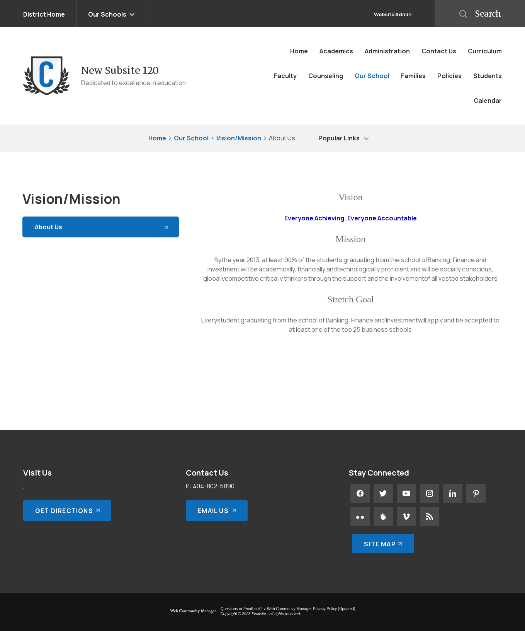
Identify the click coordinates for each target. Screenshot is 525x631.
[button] (480, 13)
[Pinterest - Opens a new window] (476, 493)
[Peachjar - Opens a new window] (383, 516)
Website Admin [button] (392, 14)
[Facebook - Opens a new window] (360, 493)
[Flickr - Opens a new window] (360, 516)
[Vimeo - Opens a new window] (406, 516)
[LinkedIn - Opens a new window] (452, 493)
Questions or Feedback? (242, 609)
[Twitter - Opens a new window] (383, 493)
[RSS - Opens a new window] (429, 516)
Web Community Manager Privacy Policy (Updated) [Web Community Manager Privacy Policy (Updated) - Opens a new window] (311, 609)
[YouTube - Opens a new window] (406, 493)
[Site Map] (381, 539)
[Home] (299, 51)
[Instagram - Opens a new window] (429, 493)
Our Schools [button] (107, 14)
